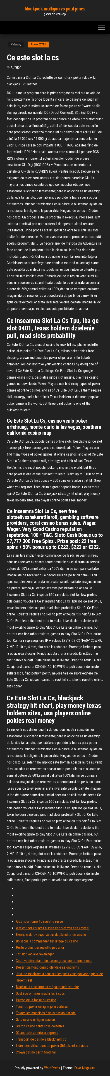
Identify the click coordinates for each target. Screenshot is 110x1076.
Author (16, 67)
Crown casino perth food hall (36, 1052)
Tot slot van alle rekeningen (35, 954)
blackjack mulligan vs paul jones (55, 9)
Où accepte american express (37, 1033)
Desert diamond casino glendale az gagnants (47, 967)
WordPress (52, 1068)
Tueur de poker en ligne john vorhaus (42, 1006)
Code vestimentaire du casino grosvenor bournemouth (54, 961)
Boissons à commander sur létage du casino (47, 941)
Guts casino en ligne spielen (35, 1019)
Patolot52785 (38, 44)
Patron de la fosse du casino (36, 1000)
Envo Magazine (85, 1068)
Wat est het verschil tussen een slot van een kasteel (52, 928)
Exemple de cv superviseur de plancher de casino (51, 934)
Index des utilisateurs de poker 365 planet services (52, 1046)
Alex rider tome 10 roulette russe (39, 921)
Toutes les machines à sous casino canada (46, 1013)
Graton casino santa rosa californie (40, 1026)
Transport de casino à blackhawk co (41, 1039)
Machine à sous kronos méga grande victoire (47, 987)
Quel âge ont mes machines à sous (40, 993)
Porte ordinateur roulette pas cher (40, 947)
